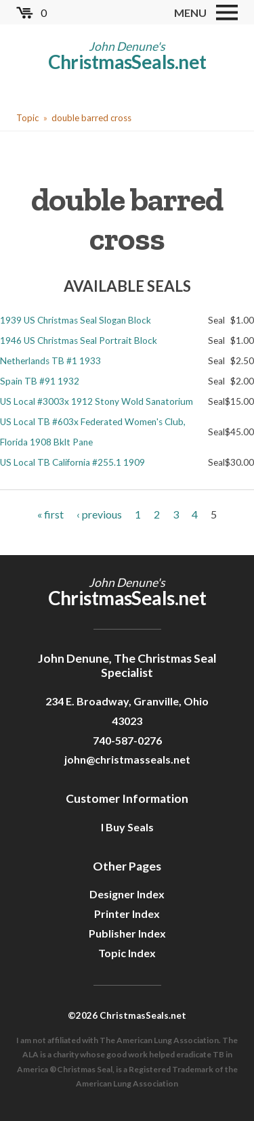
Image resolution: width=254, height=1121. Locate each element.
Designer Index (127, 893)
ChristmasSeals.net (127, 61)
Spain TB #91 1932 (39, 381)
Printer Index (127, 913)
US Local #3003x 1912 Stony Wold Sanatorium (96, 401)
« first (50, 514)
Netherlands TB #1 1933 (50, 360)
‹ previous (99, 514)
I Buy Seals (127, 826)
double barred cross (91, 117)
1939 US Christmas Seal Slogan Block (75, 320)
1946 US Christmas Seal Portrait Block (78, 340)
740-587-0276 (127, 740)
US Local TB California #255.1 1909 (72, 462)
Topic (27, 117)
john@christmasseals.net (127, 759)
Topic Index (127, 952)
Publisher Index (127, 933)
